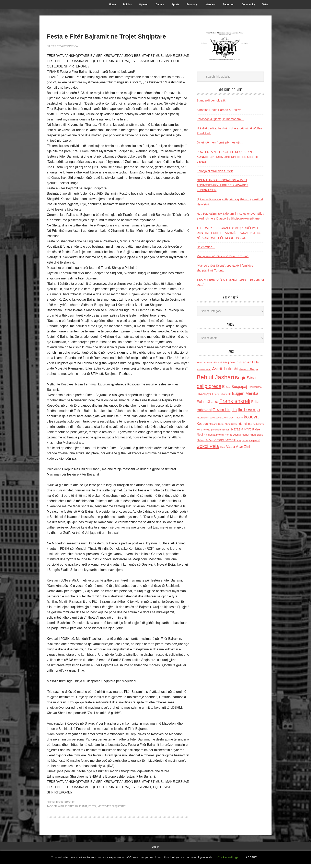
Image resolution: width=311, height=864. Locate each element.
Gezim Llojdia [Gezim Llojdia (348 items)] (224, 409)
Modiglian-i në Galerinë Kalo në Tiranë (223, 256)
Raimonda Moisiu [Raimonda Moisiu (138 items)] (214, 434)
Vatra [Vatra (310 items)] (230, 446)
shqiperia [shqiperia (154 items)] (242, 440)
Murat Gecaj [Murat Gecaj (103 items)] (231, 424)
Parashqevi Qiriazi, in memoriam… (220, 119)
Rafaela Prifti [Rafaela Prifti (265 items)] (241, 429)
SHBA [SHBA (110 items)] (208, 440)
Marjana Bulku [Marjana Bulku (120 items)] (216, 424)
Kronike (70, 814)
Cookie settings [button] (228, 857)
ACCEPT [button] (251, 857)
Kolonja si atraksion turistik (215, 171)
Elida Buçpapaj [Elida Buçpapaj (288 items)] (234, 386)
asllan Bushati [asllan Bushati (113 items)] (204, 369)
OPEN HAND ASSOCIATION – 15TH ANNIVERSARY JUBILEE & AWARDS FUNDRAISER (222, 185)
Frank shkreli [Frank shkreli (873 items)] (234, 401)
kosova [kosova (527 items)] (251, 416)
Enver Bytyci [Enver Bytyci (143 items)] (204, 393)
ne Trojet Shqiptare (111, 818)
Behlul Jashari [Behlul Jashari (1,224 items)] (215, 377)
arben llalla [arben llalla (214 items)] (251, 362)
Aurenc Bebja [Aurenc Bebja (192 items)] (248, 369)
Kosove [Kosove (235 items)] (202, 424)
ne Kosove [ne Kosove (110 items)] (258, 424)
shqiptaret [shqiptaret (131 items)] (254, 440)
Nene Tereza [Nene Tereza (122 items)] (203, 429)
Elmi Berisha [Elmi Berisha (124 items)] (255, 387)
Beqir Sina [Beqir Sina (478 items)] (245, 377)
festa (92, 818)
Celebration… (206, 247)
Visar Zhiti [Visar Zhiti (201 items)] (243, 446)
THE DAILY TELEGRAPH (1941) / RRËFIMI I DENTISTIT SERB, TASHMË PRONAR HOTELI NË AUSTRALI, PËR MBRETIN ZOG (229, 232)
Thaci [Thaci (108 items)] (222, 447)
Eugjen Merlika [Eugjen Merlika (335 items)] (245, 393)
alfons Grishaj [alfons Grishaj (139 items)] (221, 362)
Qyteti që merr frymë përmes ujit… (220, 142)
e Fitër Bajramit (76, 818)
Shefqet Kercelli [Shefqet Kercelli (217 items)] (224, 440)
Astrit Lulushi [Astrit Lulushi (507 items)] (225, 368)
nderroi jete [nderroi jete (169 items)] (245, 423)
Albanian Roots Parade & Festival (219, 109)
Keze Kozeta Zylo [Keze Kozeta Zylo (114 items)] (217, 417)
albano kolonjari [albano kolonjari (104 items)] (204, 362)
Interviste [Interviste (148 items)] (202, 417)
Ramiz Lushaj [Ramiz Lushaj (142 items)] (232, 434)
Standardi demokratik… (213, 100)
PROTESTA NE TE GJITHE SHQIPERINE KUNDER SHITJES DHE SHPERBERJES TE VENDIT (227, 156)
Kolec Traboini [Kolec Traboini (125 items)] (235, 417)
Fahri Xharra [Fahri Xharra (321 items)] (207, 401)
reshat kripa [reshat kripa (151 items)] (249, 434)
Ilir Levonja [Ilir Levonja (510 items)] (249, 409)
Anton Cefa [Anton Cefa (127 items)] (236, 362)
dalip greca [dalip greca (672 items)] (209, 386)
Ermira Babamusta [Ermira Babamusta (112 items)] (221, 394)
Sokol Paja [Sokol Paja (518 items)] (208, 446)
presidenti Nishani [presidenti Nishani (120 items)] (220, 429)
